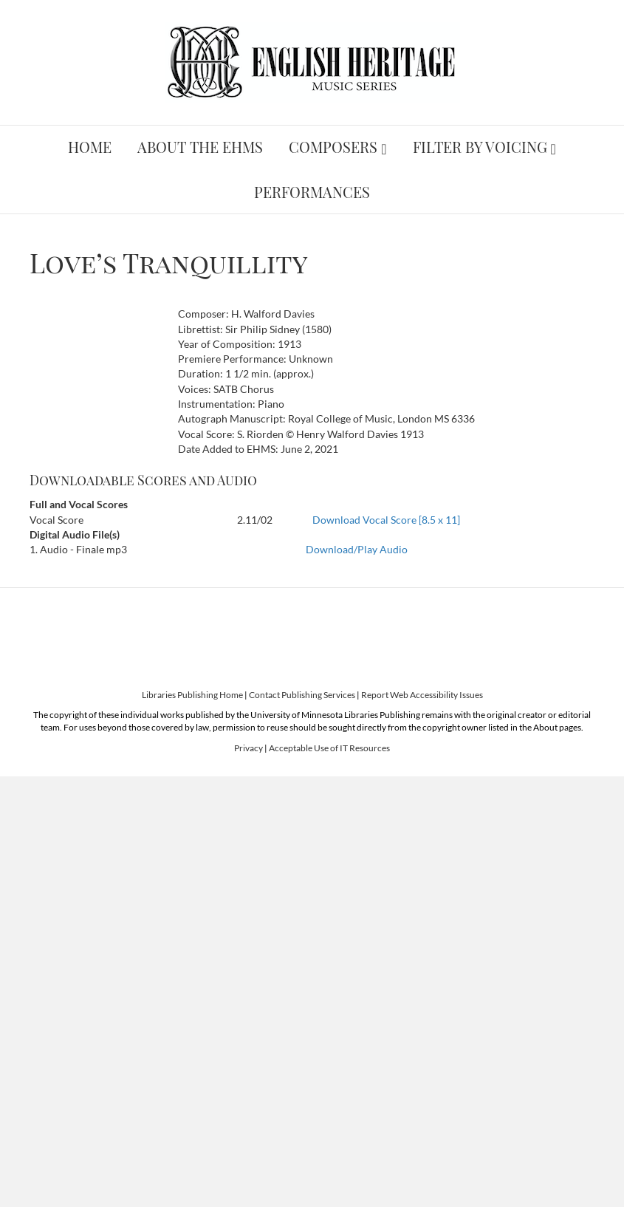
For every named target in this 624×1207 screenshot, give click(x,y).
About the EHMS (200, 147)
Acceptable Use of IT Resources (329, 747)
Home (90, 147)
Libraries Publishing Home (192, 694)
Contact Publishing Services (302, 694)
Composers (333, 147)
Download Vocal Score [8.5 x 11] (386, 519)
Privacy (248, 747)
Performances (312, 192)
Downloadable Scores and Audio (143, 480)
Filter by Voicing (480, 147)
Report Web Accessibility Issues (422, 694)
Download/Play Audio (357, 549)
